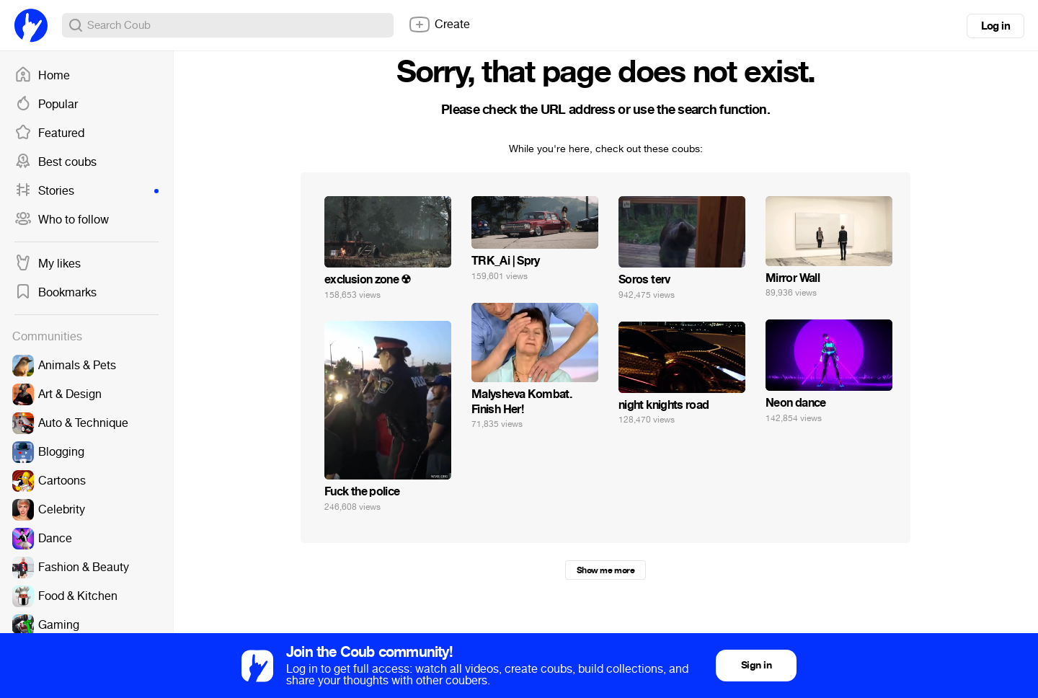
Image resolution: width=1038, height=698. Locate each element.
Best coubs (55, 162)
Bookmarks (55, 293)
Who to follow (61, 220)
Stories (86, 191)
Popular (46, 104)
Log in (995, 26)
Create (439, 24)
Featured (49, 133)
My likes (47, 264)
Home (42, 76)
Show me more (605, 570)
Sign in (756, 665)
